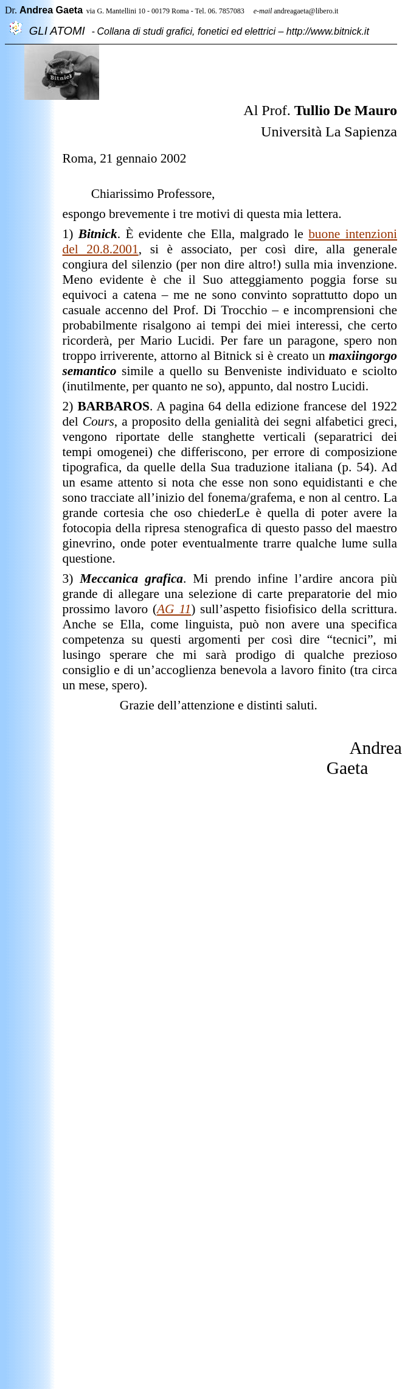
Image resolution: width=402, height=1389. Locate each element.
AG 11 (174, 609)
